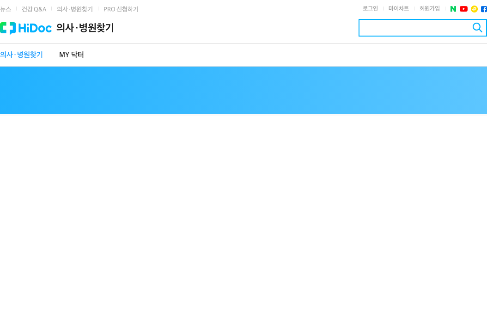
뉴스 (5, 9)
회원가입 (430, 8)
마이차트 (399, 8)
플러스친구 (474, 9)
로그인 (370, 8)
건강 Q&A (34, 9)
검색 (477, 27)
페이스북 (484, 9)
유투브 (464, 9)
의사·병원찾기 (75, 9)
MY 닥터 (71, 55)
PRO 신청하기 (121, 9)
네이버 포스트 (453, 9)
